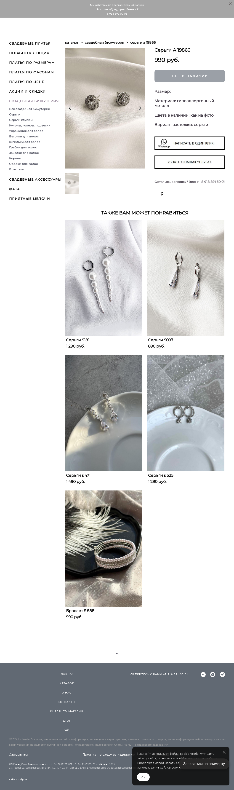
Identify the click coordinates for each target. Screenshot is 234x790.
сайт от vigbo (18, 779)
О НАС (67, 692)
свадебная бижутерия (104, 42)
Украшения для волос (26, 131)
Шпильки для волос (24, 142)
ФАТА (14, 189)
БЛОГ (66, 720)
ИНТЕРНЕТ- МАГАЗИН (66, 711)
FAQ (67, 730)
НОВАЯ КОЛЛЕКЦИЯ (29, 53)
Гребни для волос (23, 147)
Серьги (14, 114)
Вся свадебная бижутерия (29, 109)
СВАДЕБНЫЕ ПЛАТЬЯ (30, 43)
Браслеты (16, 169)
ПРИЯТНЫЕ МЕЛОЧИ (29, 199)
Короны (15, 158)
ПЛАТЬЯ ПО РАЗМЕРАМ (32, 63)
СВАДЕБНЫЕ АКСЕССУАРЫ (35, 179)
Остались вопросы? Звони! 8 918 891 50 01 (189, 182)
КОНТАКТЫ (66, 702)
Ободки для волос (23, 164)
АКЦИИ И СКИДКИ (27, 91)
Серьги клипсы (21, 120)
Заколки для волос (24, 153)
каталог (72, 42)
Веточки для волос (24, 136)
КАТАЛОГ (66, 683)
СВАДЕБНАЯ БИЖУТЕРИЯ (34, 101)
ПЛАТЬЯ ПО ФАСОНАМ (31, 72)
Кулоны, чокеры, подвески (29, 125)
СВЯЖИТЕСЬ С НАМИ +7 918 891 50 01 (159, 674)
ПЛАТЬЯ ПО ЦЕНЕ (26, 82)
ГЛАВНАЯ (66, 673)
